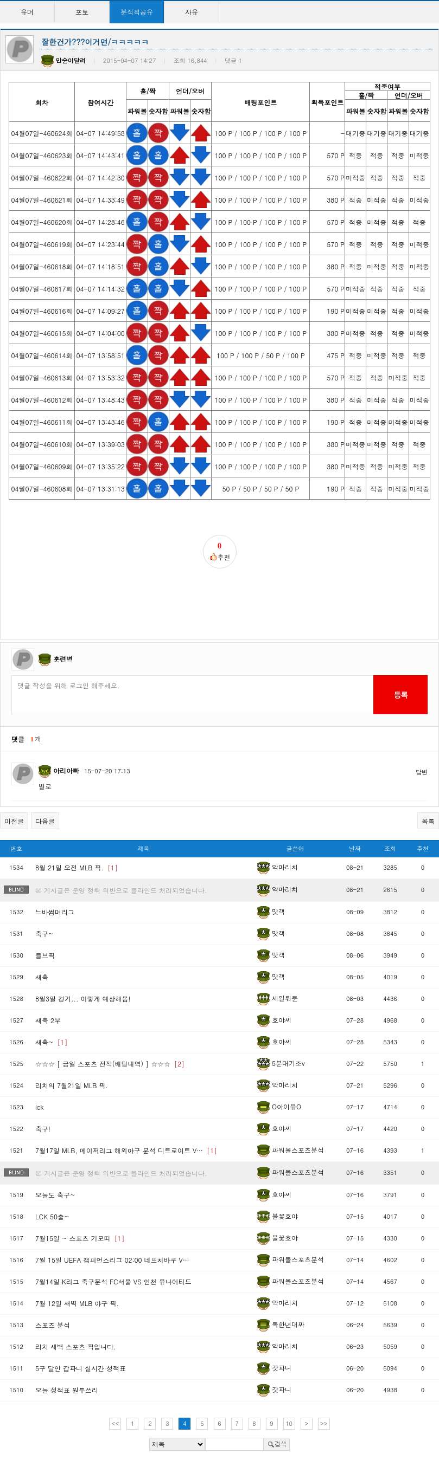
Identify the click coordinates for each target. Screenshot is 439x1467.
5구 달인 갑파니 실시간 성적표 (80, 1368)
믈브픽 (45, 955)
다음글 (45, 820)
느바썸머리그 (54, 911)
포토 (81, 11)
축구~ (44, 933)
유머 (27, 11)
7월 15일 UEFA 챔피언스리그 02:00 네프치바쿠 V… (112, 1259)
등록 (400, 694)
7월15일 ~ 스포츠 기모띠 (80, 1238)
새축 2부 (48, 1020)
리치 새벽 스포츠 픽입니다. (75, 1346)
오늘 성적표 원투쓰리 (66, 1389)
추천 (423, 848)
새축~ (51, 1041)
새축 (41, 976)
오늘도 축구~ (55, 1194)
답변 (422, 772)
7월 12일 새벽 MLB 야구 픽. (77, 1303)
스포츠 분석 (52, 1324)
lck (39, 1106)
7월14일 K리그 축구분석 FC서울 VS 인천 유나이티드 (113, 1281)
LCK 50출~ (52, 1216)
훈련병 (63, 658)
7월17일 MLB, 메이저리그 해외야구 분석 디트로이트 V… (126, 1150)
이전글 (14, 820)
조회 (390, 848)
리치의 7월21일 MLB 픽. (71, 1085)
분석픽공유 (136, 11)
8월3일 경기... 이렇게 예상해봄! (83, 998)
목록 (428, 820)
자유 (191, 11)
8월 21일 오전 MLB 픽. (76, 867)
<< (115, 1423)
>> (324, 1423)
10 (288, 1423)
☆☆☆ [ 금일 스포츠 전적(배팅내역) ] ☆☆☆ (109, 1063)
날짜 (355, 848)
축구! (42, 1128)
